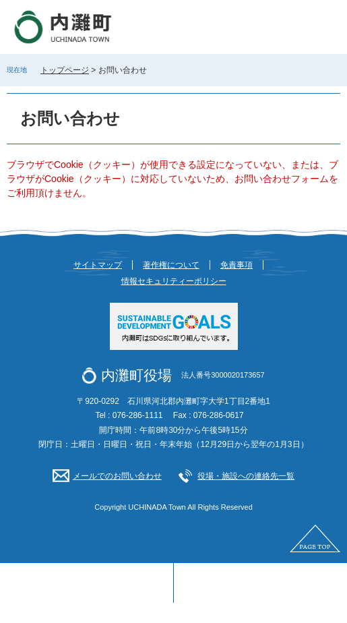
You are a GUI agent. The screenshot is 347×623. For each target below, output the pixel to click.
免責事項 (236, 265)
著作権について (171, 265)
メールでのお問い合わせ (117, 476)
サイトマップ (97, 265)
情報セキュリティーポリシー (173, 281)
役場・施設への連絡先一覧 (245, 476)
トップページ (64, 70)
